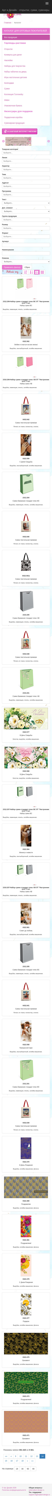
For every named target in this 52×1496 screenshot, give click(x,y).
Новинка (5, 258)
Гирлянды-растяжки (15, 43)
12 (31, 1456)
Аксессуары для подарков (18, 111)
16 (12, 1461)
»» (32, 1461)
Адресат (5, 183)
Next (48, 141)
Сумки (7, 89)
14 (42, 1456)
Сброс (27, 267)
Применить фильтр (12, 267)
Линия (4, 158)
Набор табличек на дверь (15, 72)
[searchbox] (25, 153)
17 (17, 1461)
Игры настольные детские (15, 77)
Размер (5, 225)
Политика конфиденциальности (14, 1490)
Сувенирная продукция (14, 123)
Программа (6, 191)
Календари (9, 83)
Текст (4, 199)
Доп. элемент (7, 208)
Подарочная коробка (13, 117)
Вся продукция (10, 37)
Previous (3, 141)
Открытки (8, 49)
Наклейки (8, 60)
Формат (5, 233)
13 (37, 1456)
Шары (6, 100)
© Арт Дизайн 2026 (9, 1488)
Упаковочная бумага (13, 106)
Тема (4, 174)
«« (6, 1456)
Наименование (8, 250)
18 (22, 1461)
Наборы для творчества (14, 66)
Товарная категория (10, 149)
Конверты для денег (13, 55)
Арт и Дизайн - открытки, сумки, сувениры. (26, 10)
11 (26, 1456)
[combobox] (26, 153)
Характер (5, 166)
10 (20, 1456)
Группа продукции (9, 216)
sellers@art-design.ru (36, 1490)
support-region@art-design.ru (39, 1495)
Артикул (5, 241)
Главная (7, 23)
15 (6, 1461)
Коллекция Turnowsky (13, 94)
